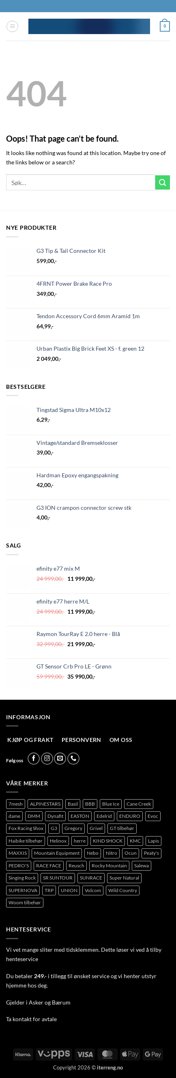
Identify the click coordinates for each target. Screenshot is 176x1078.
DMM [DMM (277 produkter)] (34, 816)
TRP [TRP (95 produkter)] (49, 890)
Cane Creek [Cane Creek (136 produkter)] (139, 803)
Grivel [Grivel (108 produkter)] (96, 828)
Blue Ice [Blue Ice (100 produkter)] (110, 803)
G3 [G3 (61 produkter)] (54, 828)
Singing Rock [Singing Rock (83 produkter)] (22, 877)
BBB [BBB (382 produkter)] (90, 803)
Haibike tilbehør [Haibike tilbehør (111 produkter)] (26, 840)
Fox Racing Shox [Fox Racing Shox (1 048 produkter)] (26, 828)
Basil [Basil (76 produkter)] (73, 803)
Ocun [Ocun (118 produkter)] (130, 853)
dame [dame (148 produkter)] (14, 816)
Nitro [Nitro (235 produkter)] (111, 853)
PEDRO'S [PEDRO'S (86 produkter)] (19, 865)
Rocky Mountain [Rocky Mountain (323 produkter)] (109, 865)
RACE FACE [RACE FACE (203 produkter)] (48, 865)
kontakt (22, 1018)
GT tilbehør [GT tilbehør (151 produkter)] (122, 828)
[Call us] (73, 758)
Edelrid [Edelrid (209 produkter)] (104, 816)
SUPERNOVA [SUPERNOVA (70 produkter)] (23, 890)
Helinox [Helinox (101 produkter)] (58, 840)
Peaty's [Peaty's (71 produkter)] (151, 853)
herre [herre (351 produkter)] (80, 840)
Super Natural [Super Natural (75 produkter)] (124, 877)
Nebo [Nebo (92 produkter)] (93, 853)
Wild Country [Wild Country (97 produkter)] (122, 890)
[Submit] (162, 182)
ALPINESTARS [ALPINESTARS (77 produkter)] (45, 803)
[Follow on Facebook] (34, 758)
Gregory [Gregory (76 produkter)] (73, 828)
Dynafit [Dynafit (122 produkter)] (55, 816)
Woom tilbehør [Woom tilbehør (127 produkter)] (25, 902)
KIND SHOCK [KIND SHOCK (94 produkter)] (107, 840)
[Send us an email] (60, 758)
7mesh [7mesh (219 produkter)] (16, 803)
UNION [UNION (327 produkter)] (69, 890)
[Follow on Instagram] (47, 758)
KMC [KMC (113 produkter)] (135, 840)
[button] (12, 26)
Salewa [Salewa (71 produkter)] (141, 865)
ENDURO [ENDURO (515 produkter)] (129, 816)
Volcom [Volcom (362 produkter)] (93, 890)
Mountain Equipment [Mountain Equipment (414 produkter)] (56, 853)
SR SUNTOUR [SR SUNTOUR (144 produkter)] (58, 877)
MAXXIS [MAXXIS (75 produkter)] (18, 853)
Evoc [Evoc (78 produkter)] (153, 816)
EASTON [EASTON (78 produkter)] (80, 816)
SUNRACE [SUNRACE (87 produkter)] (91, 877)
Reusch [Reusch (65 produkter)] (76, 865)
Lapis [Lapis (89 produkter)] (153, 840)
